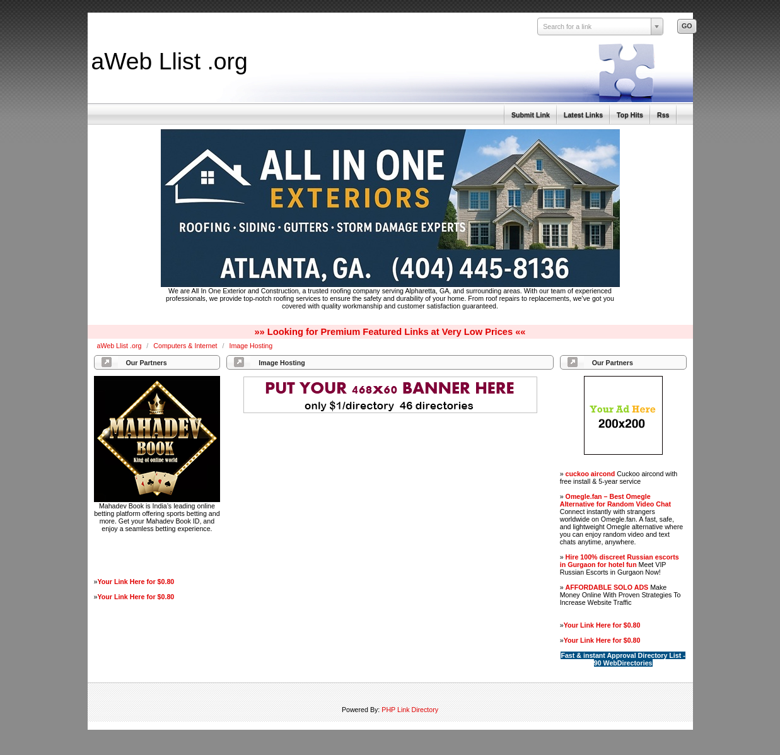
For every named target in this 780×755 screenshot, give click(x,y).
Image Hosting (250, 345)
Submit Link (530, 115)
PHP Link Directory (409, 709)
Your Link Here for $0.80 (135, 581)
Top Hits (630, 115)
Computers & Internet (186, 345)
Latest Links (583, 115)
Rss (663, 115)
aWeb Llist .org (169, 61)
